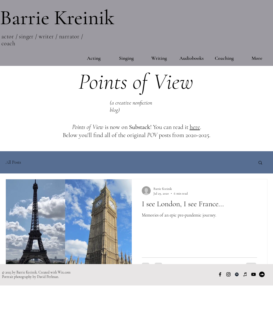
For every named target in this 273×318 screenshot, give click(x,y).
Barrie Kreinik (57, 17)
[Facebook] (220, 274)
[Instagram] (228, 274)
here (195, 127)
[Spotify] (237, 274)
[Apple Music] (245, 274)
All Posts (13, 162)
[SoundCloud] (262, 274)
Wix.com (64, 272)
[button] (260, 163)
